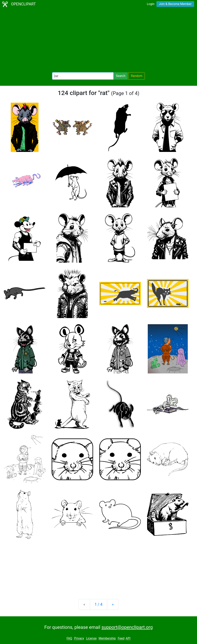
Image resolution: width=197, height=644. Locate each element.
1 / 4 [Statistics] (99, 604)
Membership (107, 638)
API (128, 638)
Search (120, 76)
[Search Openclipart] (83, 76)
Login (150, 4)
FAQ (69, 638)
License (91, 638)
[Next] (112, 604)
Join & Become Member (175, 4)
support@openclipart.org (127, 627)
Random (136, 76)
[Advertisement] (98, 40)
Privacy (79, 638)
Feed (121, 638)
